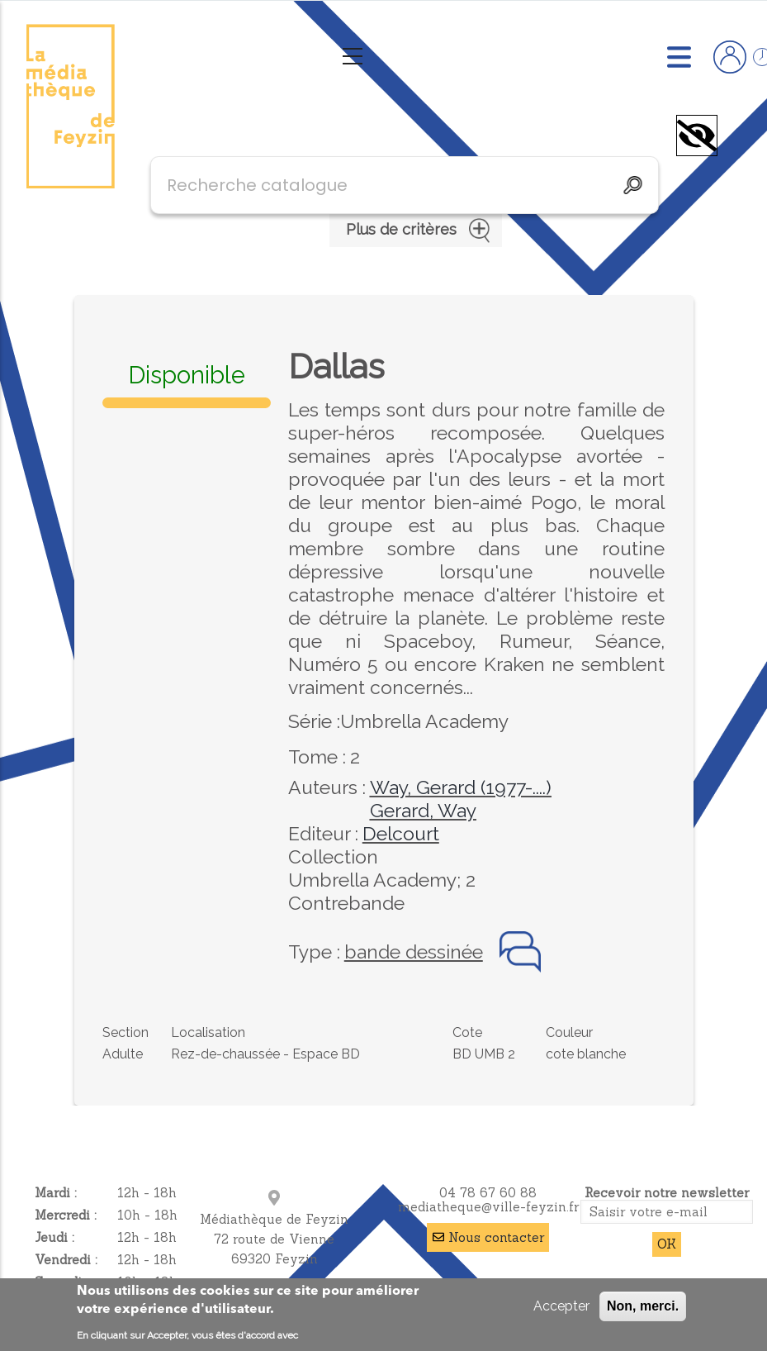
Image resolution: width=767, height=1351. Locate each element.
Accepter (561, 1306)
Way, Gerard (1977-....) (461, 787)
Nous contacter (496, 1237)
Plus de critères (416, 230)
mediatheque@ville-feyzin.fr (488, 1207)
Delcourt (400, 833)
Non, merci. (643, 1306)
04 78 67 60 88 (488, 1193)
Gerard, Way (423, 810)
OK (666, 1244)
